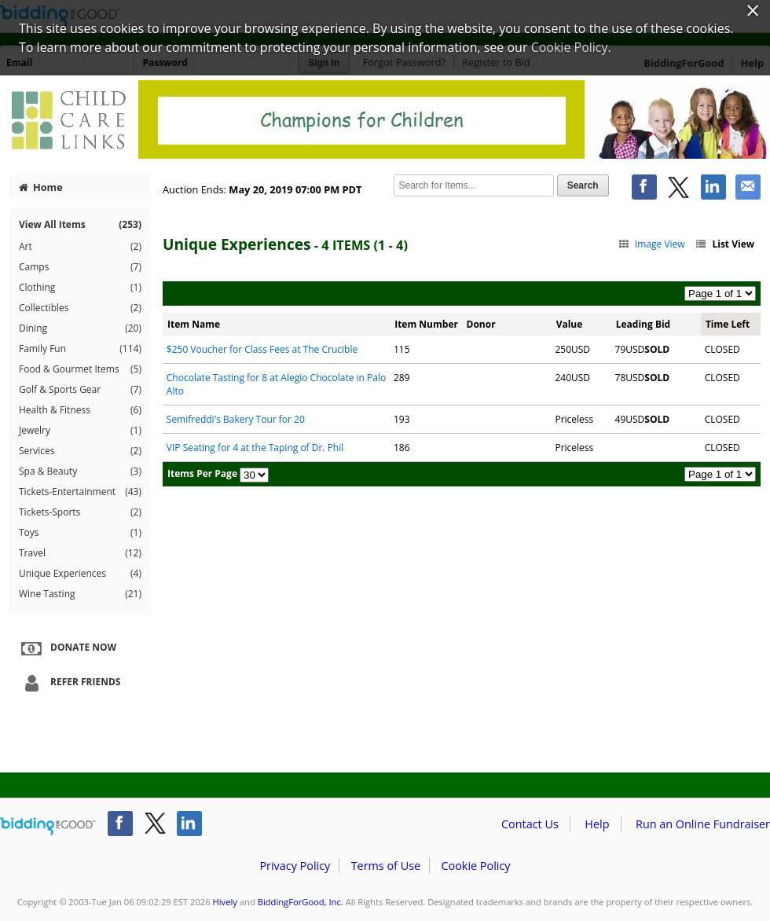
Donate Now (66, 648)
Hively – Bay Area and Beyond (385, 119)
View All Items (80, 224)
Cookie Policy (475, 865)
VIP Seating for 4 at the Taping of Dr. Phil (255, 447)
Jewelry (80, 430)
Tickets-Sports (80, 512)
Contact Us (530, 823)
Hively (225, 902)
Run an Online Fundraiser (703, 823)
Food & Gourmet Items (80, 369)
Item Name (193, 324)
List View (724, 244)
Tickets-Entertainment (80, 492)
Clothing (80, 287)
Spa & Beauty (80, 471)
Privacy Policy (294, 865)
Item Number (426, 324)
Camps (80, 267)
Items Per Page (202, 473)
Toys (80, 533)
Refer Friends (68, 683)
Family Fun (80, 349)
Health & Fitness (80, 410)
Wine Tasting (80, 594)
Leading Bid (643, 324)
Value (569, 324)
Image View (651, 244)
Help (597, 823)
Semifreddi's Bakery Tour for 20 (236, 419)
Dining (80, 328)
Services (80, 451)
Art (80, 247)
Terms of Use (385, 865)
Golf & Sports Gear (80, 390)
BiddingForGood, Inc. (300, 902)
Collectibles (80, 308)
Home (41, 187)
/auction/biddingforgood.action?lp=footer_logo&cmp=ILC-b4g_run (47, 826)
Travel (80, 553)
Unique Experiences (80, 574)
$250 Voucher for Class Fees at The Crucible (262, 349)
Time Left (728, 324)
